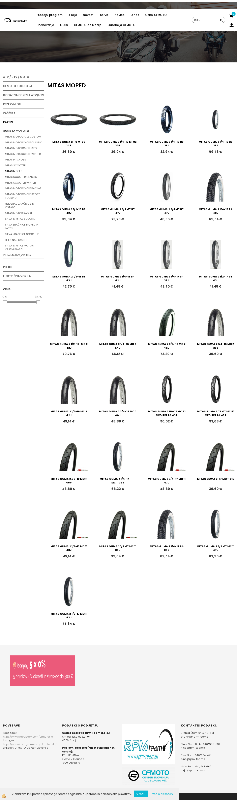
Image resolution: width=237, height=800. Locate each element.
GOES (64, 25)
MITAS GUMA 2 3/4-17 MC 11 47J (166, 481)
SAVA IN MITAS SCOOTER (20, 219)
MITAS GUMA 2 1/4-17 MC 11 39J (118, 481)
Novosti (88, 15)
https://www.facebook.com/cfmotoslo (28, 737)
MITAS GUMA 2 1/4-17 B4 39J (167, 278)
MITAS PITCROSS (15, 159)
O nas (134, 15)
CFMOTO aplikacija (87, 25)
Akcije (72, 15)
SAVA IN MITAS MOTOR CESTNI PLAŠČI (19, 247)
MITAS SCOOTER (15, 165)
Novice (119, 15)
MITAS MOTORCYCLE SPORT (22, 148)
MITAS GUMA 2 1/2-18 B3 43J (68, 278)
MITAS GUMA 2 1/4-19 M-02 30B (118, 144)
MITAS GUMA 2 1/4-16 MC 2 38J (215, 346)
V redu (140, 794)
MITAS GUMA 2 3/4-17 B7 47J (118, 211)
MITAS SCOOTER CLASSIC (21, 177)
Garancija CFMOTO (122, 25)
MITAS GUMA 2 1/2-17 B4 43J (215, 278)
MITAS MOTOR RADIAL (18, 213)
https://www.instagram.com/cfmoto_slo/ (30, 744)
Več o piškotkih (162, 794)
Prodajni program (49, 15)
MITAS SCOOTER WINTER (20, 183)
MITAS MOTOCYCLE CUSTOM (23, 137)
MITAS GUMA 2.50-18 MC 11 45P (69, 481)
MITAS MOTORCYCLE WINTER (23, 154)
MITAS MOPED (14, 171)
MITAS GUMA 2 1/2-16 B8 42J (68, 211)
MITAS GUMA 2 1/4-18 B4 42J (216, 211)
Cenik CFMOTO (156, 15)
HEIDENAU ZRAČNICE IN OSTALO (19, 205)
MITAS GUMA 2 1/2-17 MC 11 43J (69, 548)
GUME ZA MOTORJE (16, 131)
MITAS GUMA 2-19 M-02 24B (68, 144)
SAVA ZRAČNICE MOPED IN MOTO (21, 226)
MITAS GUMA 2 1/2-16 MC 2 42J (69, 346)
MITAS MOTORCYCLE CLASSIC (23, 142)
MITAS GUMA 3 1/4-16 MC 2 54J (117, 346)
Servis (104, 15)
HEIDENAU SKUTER (16, 240)
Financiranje (45, 25)
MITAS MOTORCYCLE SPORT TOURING (22, 196)
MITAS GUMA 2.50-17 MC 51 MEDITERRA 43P (166, 413)
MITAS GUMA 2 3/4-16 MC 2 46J (166, 346)
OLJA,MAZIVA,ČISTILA (17, 255)
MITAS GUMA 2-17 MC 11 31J (215, 479)
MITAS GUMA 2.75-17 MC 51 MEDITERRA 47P (215, 413)
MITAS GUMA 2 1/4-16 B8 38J (166, 144)
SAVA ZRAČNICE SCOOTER (22, 234)
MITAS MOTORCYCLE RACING (23, 188)
